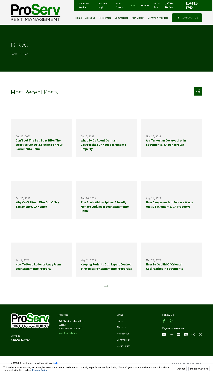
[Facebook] (164, 321)
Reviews (145, 5)
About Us (121, 327)
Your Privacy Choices (46, 363)
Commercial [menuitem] (121, 17)
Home (120, 321)
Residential (123, 333)
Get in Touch (123, 345)
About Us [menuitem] (90, 17)
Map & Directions (68, 332)
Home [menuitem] (78, 17)
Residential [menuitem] (105, 17)
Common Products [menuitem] (158, 17)
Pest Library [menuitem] (137, 17)
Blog (133, 5)
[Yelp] (171, 321)
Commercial (123, 339)
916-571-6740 (192, 5)
